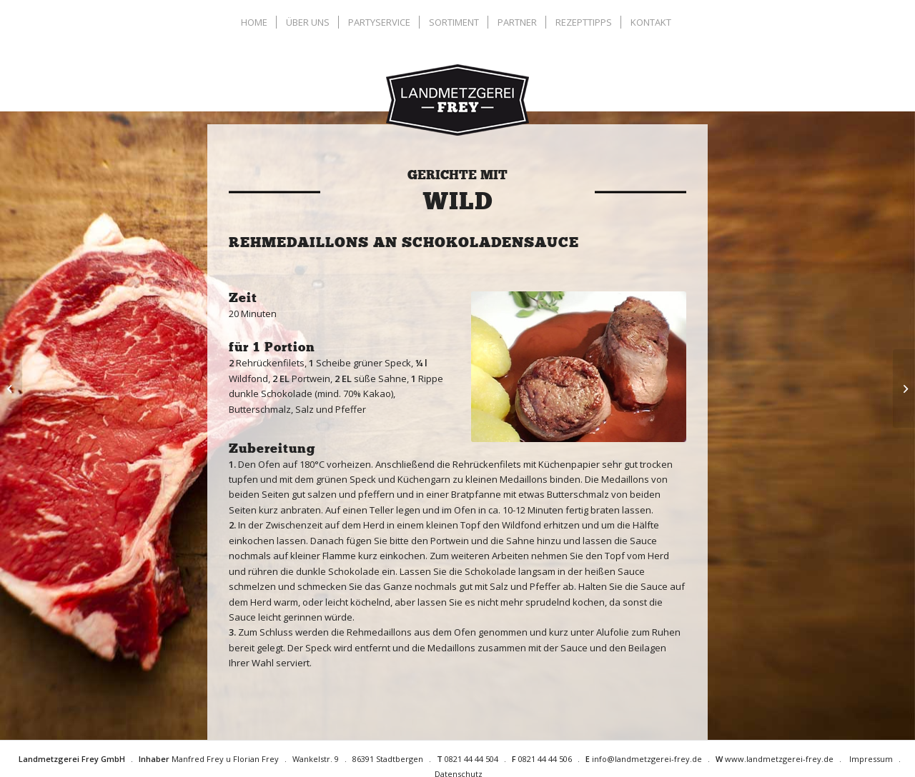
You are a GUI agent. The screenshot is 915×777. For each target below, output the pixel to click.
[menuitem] (256, 22)
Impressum (871, 758)
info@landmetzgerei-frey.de (647, 758)
